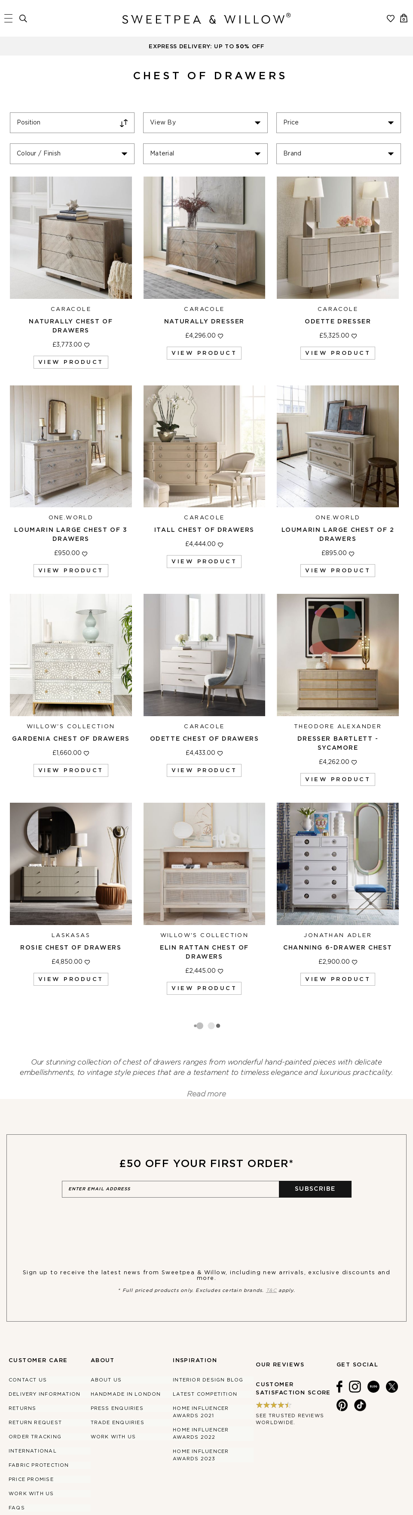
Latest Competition (205, 1360)
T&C (271, 1256)
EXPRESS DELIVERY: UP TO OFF (206, 47)
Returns (22, 1374)
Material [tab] (162, 154)
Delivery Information (44, 1360)
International (33, 1417)
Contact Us (28, 1346)
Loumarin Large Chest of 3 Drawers (70, 534)
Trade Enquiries (117, 1389)
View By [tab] (163, 123)
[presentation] (127, 1188)
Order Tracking (35, 1403)
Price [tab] (291, 123)
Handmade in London (126, 1360)
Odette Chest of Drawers (204, 739)
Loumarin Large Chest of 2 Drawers (338, 534)
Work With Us (31, 1460)
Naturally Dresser (204, 322)
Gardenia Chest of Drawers (71, 739)
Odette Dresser (338, 322)
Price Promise (31, 1446)
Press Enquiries (117, 1374)
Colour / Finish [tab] (39, 154)
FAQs (17, 1474)
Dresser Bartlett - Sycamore (338, 743)
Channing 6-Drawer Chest (337, 948)
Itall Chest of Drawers (204, 530)
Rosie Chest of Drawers (70, 948)
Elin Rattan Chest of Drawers (204, 952)
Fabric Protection (39, 1431)
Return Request (35, 1389)
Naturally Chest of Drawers (71, 326)
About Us (106, 1346)
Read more (206, 1060)
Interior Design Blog (208, 1346)
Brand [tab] (292, 154)
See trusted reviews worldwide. (290, 1385)
